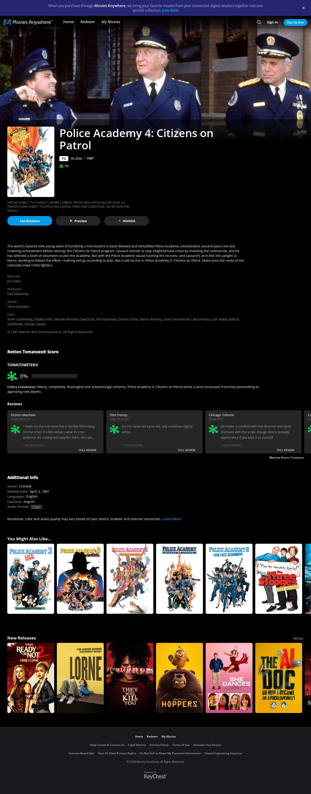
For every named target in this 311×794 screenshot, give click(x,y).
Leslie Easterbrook (176, 319)
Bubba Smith (43, 319)
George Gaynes (35, 324)
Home (68, 21)
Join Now (170, 10)
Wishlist (126, 221)
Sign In (272, 22)
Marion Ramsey (150, 319)
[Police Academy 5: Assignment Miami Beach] (129, 579)
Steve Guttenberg (20, 319)
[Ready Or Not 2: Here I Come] (30, 678)
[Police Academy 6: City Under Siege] (80, 579)
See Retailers (30, 221)
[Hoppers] (179, 678)
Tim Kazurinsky (106, 319)
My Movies (110, 21)
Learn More (172, 519)
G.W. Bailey (219, 319)
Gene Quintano (18, 306)
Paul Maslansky (18, 294)
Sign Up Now (295, 22)
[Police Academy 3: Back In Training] (30, 579)
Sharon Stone (128, 319)
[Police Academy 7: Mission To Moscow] (179, 579)
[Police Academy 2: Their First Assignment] (229, 579)
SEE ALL (298, 638)
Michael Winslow (66, 319)
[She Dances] (229, 678)
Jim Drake (14, 281)
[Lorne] (80, 678)
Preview (78, 221)
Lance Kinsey (200, 319)
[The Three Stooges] (278, 579)
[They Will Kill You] (129, 678)
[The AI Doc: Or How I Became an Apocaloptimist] (278, 678)
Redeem (88, 21)
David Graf (87, 319)
